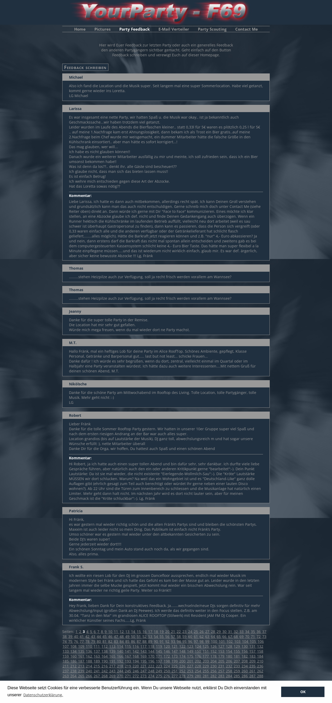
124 (198, 646)
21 (173, 631)
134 (74, 651)
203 (206, 661)
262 (260, 670)
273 (144, 675)
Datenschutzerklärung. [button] (43, 694)
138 (105, 651)
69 (242, 636)
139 (112, 651)
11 (116, 631)
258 (229, 670)
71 (253, 636)
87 (139, 641)
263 (66, 675)
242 (105, 670)
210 (260, 661)
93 (173, 641)
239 (81, 670)
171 (159, 656)
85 (127, 641)
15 (139, 631)
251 (175, 670)
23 (185, 631)
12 (122, 631)
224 (167, 666)
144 (151, 651)
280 (198, 675)
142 (136, 651)
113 (112, 646)
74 (65, 641)
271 (128, 675)
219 (128, 666)
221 (144, 666)
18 (156, 631)
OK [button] (303, 691)
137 (97, 651)
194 (136, 661)
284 (229, 675)
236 (260, 666)
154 (229, 651)
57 (173, 636)
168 (136, 656)
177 (206, 656)
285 (237, 675)
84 (122, 641)
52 (145, 636)
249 (159, 670)
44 (99, 636)
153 (221, 651)
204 (214, 661)
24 (190, 631)
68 (236, 636)
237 (66, 670)
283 (221, 675)
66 (224, 636)
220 (136, 666)
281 (206, 675)
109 (81, 646)
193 (128, 661)
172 (167, 656)
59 (185, 636)
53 (150, 636)
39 (70, 636)
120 (167, 646)
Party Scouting (212, 29)
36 (259, 631)
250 (167, 670)
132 (260, 646)
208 (245, 661)
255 (206, 670)
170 (151, 656)
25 (196, 631)
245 (128, 670)
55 (162, 636)
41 (82, 636)
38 (65, 636)
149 (190, 651)
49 (127, 636)
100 (214, 641)
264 (74, 675)
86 (133, 641)
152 (214, 651)
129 (237, 646)
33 (242, 631)
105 (253, 641)
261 (253, 670)
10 (110, 631)
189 (97, 661)
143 (144, 651)
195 (144, 661)
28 (213, 631)
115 (128, 646)
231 (221, 666)
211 (66, 666)
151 (206, 651)
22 (179, 631)
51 (139, 636)
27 (207, 631)
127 (221, 646)
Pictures (102, 29)
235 (253, 666)
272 (136, 675)
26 (202, 631)
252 (182, 670)
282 (214, 675)
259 (237, 670)
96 (190, 641)
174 (182, 656)
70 (247, 636)
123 (190, 646)
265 (81, 675)
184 (260, 656)
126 (214, 646)
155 (237, 651)
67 (230, 636)
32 (236, 631)
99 (207, 641)
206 (229, 661)
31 (230, 631)
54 (156, 636)
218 (120, 666)
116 (136, 646)
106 (261, 641)
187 (81, 661)
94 (179, 641)
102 (230, 641)
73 (264, 636)
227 (190, 666)
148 (182, 651)
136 (89, 651)
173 (175, 656)
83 (116, 641)
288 (260, 675)
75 (70, 641)
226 (182, 666)
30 (224, 631)
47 (116, 636)
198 (167, 661)
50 (133, 636)
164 (105, 656)
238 (74, 670)
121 (175, 646)
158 (260, 651)
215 (97, 666)
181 (237, 656)
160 (74, 656)
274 (151, 675)
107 (66, 646)
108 (74, 646)
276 (167, 675)
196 (151, 661)
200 (182, 661)
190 (105, 661)
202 (198, 661)
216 (105, 666)
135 (81, 651)
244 (120, 670)
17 (150, 631)
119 (159, 646)
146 (167, 651)
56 (167, 636)
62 (202, 636)
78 (88, 641)
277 (175, 675)
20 (167, 631)
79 (93, 641)
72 (259, 636)
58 (179, 636)
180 (229, 656)
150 (198, 651)
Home (80, 29)
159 (66, 656)
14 (133, 631)
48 (122, 636)
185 (66, 661)
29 (219, 631)
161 (81, 656)
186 (74, 661)
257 (221, 670)
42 (88, 636)
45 (105, 636)
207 (237, 661)
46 (110, 636)
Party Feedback (134, 29)
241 (97, 670)
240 (89, 670)
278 (182, 675)
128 (229, 646)
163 (97, 656)
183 (253, 656)
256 (214, 670)
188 (89, 661)
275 (159, 675)
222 (151, 666)
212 (74, 666)
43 (93, 636)
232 (229, 666)
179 (221, 656)
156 (245, 651)
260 (245, 670)
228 (198, 666)
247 (144, 670)
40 (76, 636)
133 (66, 651)
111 (97, 646)
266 (89, 675)
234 (245, 666)
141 (128, 651)
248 (151, 670)
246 (136, 670)
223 (159, 666)
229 (206, 666)
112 (105, 646)
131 (253, 646)
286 (245, 675)
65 (219, 636)
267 (97, 675)
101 (222, 641)
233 (237, 666)
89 (150, 641)
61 (196, 636)
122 (182, 646)
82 (110, 641)
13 (127, 631)
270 (120, 675)
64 (213, 636)
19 (162, 631)
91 (162, 641)
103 (237, 641)
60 (190, 636)
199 (175, 661)
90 (156, 641)
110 (89, 646)
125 (206, 646)
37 (264, 631)
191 (112, 661)
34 (247, 631)
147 (175, 651)
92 (167, 641)
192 (120, 661)
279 (190, 675)
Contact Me (246, 29)
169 (144, 656)
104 (245, 641)
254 (198, 670)
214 (89, 666)
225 (175, 666)
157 (253, 651)
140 (120, 651)
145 (159, 651)
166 (120, 656)
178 (214, 656)
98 (202, 641)
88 (145, 641)
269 (112, 675)
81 (105, 641)
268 (105, 675)
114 (120, 646)
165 (112, 656)
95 (185, 641)
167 (128, 656)
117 (144, 646)
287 (253, 675)
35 (253, 631)
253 (190, 670)
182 (245, 656)
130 (245, 646)
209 (253, 661)
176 (198, 656)
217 (112, 666)
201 (190, 661)
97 (196, 641)
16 (145, 631)
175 (190, 656)
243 (112, 670)
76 (76, 641)
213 (81, 666)
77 (82, 641)
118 (151, 646)
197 (159, 661)
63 (207, 636)
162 (89, 656)
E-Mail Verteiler (173, 29)
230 (214, 666)
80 (99, 641)
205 (221, 661)
